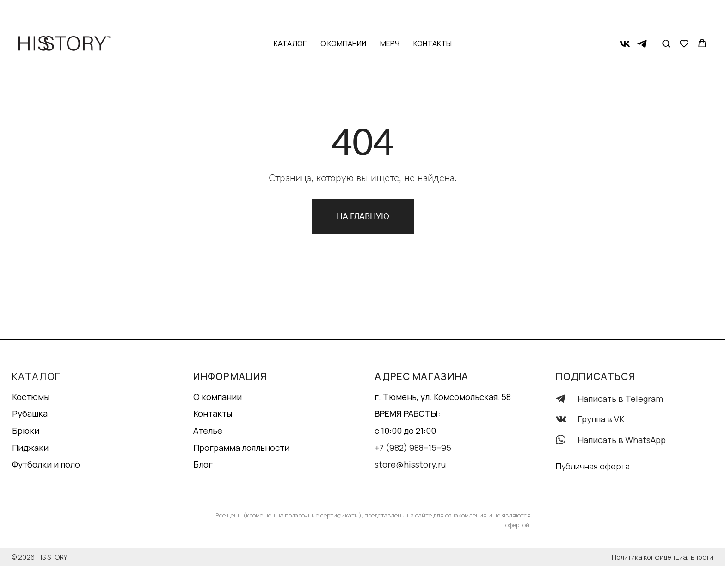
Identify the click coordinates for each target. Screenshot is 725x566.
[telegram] (642, 14)
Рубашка (30, 413)
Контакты (432, 14)
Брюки (25, 430)
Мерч (389, 14)
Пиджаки (30, 447)
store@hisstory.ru (410, 464)
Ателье (207, 430)
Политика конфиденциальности (662, 557)
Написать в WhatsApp (622, 439)
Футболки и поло (46, 464)
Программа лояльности (241, 447)
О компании (343, 14)
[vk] (625, 14)
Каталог (290, 14)
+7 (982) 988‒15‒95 (413, 447)
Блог (203, 464)
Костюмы (30, 396)
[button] (666, 13)
